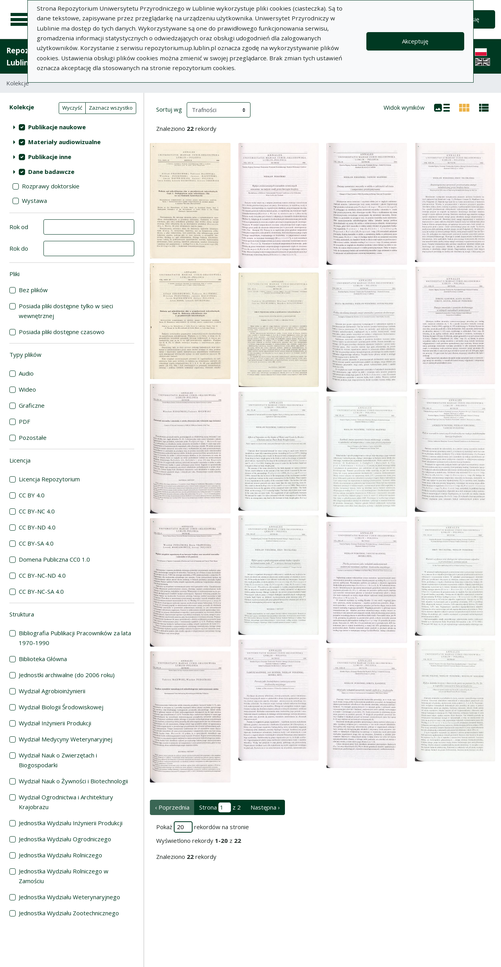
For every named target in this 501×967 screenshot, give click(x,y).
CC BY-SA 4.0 (36, 543)
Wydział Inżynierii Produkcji (55, 723)
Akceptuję (415, 41)
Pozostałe (33, 437)
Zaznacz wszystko (111, 107)
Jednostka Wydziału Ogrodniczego (65, 839)
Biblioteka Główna (43, 659)
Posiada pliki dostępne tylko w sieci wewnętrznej (66, 311)
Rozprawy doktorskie (50, 186)
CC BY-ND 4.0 (37, 527)
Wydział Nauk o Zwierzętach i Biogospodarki (58, 760)
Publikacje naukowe (57, 127)
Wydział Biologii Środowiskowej (61, 707)
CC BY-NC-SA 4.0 (41, 591)
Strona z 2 (220, 807)
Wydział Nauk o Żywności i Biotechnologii (73, 781)
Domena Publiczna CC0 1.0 (54, 559)
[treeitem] (71, 127)
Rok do (18, 248)
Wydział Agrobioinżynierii (52, 691)
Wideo (27, 389)
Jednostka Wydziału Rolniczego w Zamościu (63, 876)
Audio (26, 373)
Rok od (18, 227)
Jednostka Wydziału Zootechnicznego (69, 913)
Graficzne (32, 405)
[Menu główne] (20, 19)
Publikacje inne (49, 157)
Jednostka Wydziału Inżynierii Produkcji (71, 823)
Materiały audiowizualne (64, 142)
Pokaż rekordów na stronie (202, 827)
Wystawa (34, 200)
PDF (24, 421)
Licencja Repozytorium (49, 479)
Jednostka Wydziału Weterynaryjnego (69, 897)
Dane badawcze (51, 171)
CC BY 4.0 (32, 495)
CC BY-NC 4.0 (37, 511)
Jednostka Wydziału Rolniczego (60, 855)
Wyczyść (72, 107)
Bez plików (33, 290)
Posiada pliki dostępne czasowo (62, 332)
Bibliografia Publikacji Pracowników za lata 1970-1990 (75, 638)
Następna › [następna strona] (265, 807)
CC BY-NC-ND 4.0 (42, 575)
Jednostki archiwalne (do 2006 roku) (67, 675)
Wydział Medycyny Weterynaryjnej (65, 739)
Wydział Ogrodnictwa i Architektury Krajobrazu (66, 802)
